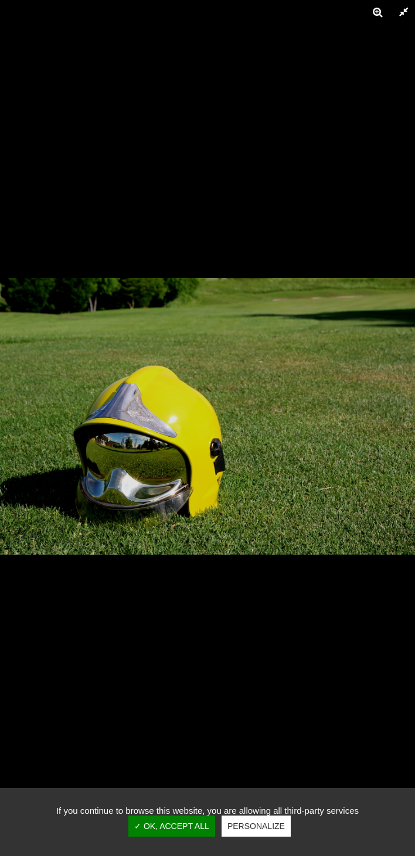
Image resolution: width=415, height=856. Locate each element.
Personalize (256, 826)
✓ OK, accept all (171, 826)
